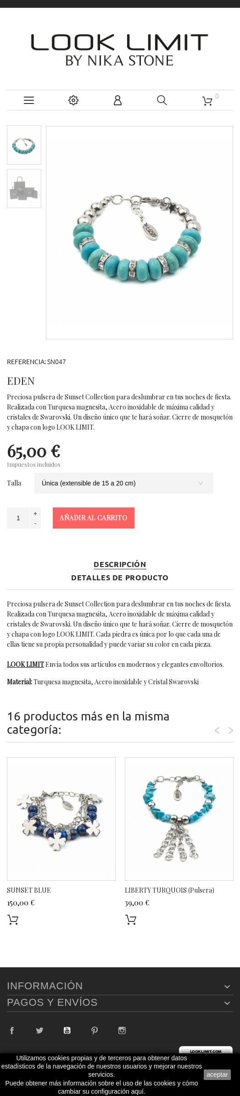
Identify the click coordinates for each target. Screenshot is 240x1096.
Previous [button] (217, 730)
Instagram (122, 1030)
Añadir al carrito (94, 517)
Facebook (12, 1030)
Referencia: (26, 361)
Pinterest (94, 1030)
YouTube (67, 1030)
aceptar (217, 1074)
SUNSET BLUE (29, 890)
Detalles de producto (120, 578)
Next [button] (231, 730)
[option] (24, 144)
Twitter (39, 1030)
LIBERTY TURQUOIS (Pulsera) (169, 890)
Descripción (120, 564)
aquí (137, 1091)
